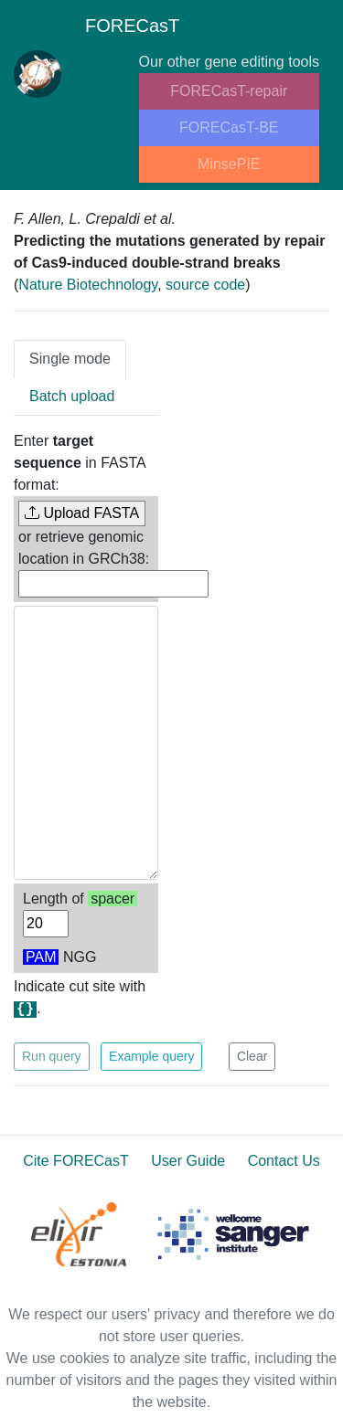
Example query (151, 1056)
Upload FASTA (82, 513)
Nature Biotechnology (87, 284)
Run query (51, 1056)
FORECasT (97, 30)
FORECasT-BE (228, 127)
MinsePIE (229, 164)
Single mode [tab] (70, 358)
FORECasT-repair (228, 91)
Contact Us (284, 1161)
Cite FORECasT (76, 1161)
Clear (252, 1056)
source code (205, 284)
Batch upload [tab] (71, 396)
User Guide (188, 1161)
